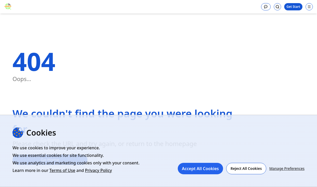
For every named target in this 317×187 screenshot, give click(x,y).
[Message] (266, 6)
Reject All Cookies (246, 168)
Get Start (293, 6)
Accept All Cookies (200, 168)
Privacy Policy (98, 170)
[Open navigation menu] (309, 6)
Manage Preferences (287, 168)
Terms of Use (62, 170)
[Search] (277, 6)
